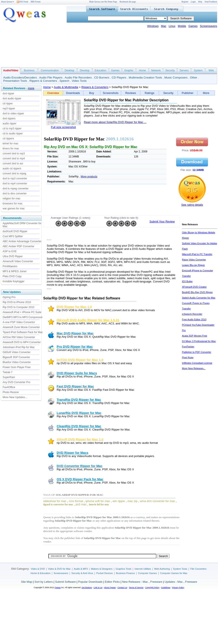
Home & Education (41, 573)
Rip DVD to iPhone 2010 (17, 302)
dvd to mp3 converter (15, 178)
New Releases (131, 581)
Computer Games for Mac (174, 573)
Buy (91, 93)
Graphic (128, 70)
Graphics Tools (123, 569)
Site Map (26, 581)
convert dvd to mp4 (14, 158)
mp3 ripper (9, 108)
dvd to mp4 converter (15, 183)
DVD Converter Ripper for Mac (79, 466)
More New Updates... (15, 397)
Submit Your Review (162, 221)
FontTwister (188, 346)
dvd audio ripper (12, 98)
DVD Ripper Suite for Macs (77, 373)
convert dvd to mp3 (14, 153)
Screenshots (110, 93)
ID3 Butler (187, 281)
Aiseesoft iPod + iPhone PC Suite (22, 312)
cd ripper (8, 103)
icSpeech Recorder (192, 314)
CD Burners (101, 77)
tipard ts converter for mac (58, 504)
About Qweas (7, 2)
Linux (172, 26)
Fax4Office (9, 387)
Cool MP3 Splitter (13, 236)
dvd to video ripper (13, 113)
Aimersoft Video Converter (18, 261)
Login (193, 2)
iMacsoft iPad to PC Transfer (197, 254)
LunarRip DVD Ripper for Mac (79, 413)
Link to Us (98, 587)
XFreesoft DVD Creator (194, 286)
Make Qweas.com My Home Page (103, 2)
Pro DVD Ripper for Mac (75, 346)
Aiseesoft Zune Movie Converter (21, 327)
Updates (170, 581)
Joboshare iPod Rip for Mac (19, 347)
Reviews (130, 93)
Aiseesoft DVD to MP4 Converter (22, 342)
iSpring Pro (9, 297)
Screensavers (208, 26)
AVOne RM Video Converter (19, 337)
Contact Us (122, 587)
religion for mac (11, 198)
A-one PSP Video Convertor (19, 322)
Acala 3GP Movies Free (194, 335)
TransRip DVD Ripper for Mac (79, 399)
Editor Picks (112, 581)
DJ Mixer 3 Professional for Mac (199, 341)
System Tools (180, 569)
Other (193, 77)
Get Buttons (87, 587)
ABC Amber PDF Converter (18, 246)
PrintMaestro (10, 266)
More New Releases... (193, 368)
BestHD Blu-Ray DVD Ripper (197, 292)
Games (193, 26)
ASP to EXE (10, 251)
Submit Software (65, 581)
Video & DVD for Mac (59, 569)
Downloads (73, 93)
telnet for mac (10, 143)
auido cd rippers (12, 168)
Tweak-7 (7, 372)
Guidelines (165, 587)
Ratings (149, 93)
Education (100, 70)
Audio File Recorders (78, 77)
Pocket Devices (104, 573)
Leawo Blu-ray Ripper (193, 265)
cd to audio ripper (13, 133)
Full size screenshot (63, 127)
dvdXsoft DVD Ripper (15, 231)
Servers (184, 70)
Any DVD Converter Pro (16, 382)
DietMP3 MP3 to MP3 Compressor (23, 317)
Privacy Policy (178, 587)
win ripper (118, 501)
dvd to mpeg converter (15, 188)
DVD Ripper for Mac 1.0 (74, 307)
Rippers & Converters (43, 80)
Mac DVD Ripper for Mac (75, 333)
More (206, 93)
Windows (153, 26)
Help (200, 2)
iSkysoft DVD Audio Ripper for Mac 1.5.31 (88, 320)
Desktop (69, 70)
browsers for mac (13, 203)
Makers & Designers (101, 569)
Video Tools (79, 80)
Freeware (156, 581)
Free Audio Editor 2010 (194, 319)
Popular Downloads (90, 581)
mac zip (132, 501)
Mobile (182, 26)
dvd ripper (8, 93)
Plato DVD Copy (12, 276)
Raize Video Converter (194, 259)
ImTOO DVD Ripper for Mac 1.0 (80, 360)
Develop (84, 70)
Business (29, 70)
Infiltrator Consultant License (197, 363)
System (198, 70)
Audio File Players (50, 77)
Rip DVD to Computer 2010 (18, 307)
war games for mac (14, 208)
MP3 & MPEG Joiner (15, 271)
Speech (64, 80)
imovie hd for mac (99, 504)
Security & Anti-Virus (82, 573)
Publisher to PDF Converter (196, 352)
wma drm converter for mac (157, 501)
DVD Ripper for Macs (72, 452)
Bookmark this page (128, 2)
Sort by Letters (43, 581)
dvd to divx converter (15, 193)
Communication (50, 70)
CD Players (119, 77)
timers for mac (11, 148)
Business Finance (125, 573)
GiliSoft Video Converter (17, 352)
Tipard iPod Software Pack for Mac (23, 332)
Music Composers (176, 77)
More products (89, 176)
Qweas (57, 587)
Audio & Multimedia (66, 87)
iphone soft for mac (98, 501)
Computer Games (147, 573)
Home (142, 70)
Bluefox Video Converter (17, 362)
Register (185, 2)
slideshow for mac (54, 501)
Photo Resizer (11, 392)
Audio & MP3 (81, 569)
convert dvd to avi (13, 163)
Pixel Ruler (187, 357)
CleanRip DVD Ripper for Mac (79, 426)
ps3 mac (81, 504)
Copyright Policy (152, 587)
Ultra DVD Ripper (13, 256)
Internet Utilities (143, 569)
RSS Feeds (22, 2)
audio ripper (9, 123)
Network (156, 70)
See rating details (192, 204)
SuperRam (9, 377)
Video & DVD (38, 569)
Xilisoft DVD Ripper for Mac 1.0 (80, 439)
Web (211, 70)
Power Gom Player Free (17, 367)
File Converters (198, 569)
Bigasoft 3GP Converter (16, 357)
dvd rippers (9, 118)
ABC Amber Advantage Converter (22, 241)
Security (170, 70)
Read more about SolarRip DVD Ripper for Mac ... (115, 122)
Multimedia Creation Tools (145, 77)
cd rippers (8, 138)
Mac (163, 26)
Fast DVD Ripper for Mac (75, 386)
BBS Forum (36, 2)
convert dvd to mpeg (14, 173)
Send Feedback (211, 2)
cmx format (76, 501)
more (31, 88)
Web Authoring (162, 569)
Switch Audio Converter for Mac (198, 297)
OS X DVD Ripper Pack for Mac (80, 479)
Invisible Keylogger (14, 281)
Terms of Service (136, 587)
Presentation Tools (15, 80)
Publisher (187, 93)
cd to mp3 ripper (12, 128)
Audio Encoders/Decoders (20, 77)
